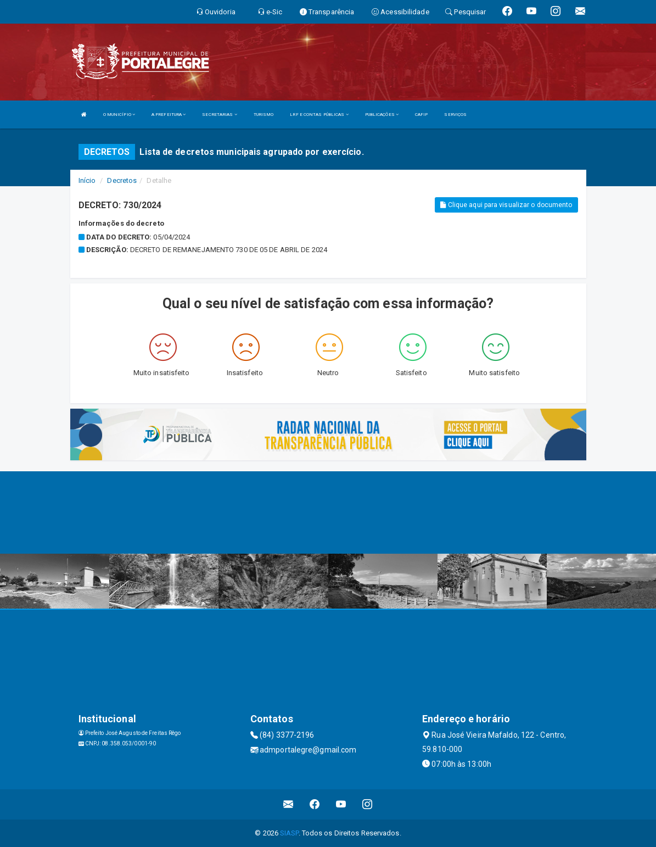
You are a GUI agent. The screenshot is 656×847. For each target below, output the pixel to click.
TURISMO (264, 114)
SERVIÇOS (455, 114)
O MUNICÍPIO (119, 114)
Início (87, 180)
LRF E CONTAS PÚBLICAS (319, 114)
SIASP (289, 833)
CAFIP (421, 114)
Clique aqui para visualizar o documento (506, 205)
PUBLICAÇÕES (382, 114)
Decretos (122, 180)
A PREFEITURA (169, 114)
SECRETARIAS (219, 114)
